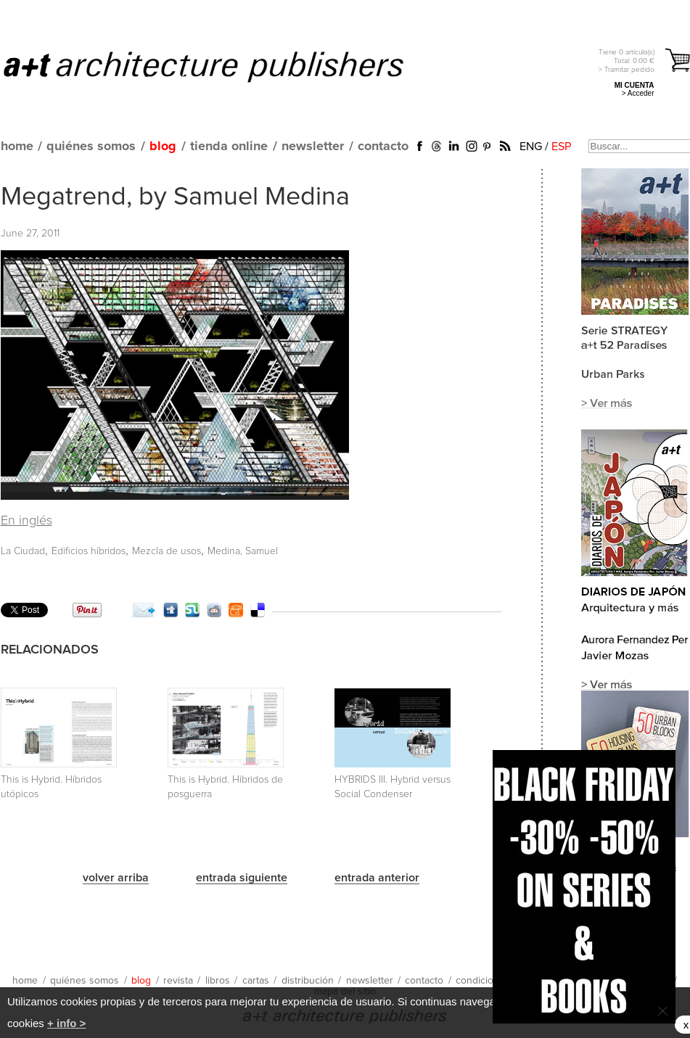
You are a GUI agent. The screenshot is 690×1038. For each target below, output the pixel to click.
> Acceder (638, 93)
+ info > (66, 1023)
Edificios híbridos (89, 551)
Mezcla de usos (166, 551)
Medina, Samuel (243, 551)
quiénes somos (91, 146)
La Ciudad (23, 551)
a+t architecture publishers (222, 66)
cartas (255, 981)
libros (217, 981)
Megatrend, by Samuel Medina (175, 197)
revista (178, 981)
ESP (561, 146)
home (17, 146)
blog (162, 146)
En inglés (26, 520)
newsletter (313, 146)
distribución (308, 981)
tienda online (229, 146)
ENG (530, 146)
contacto (383, 146)
